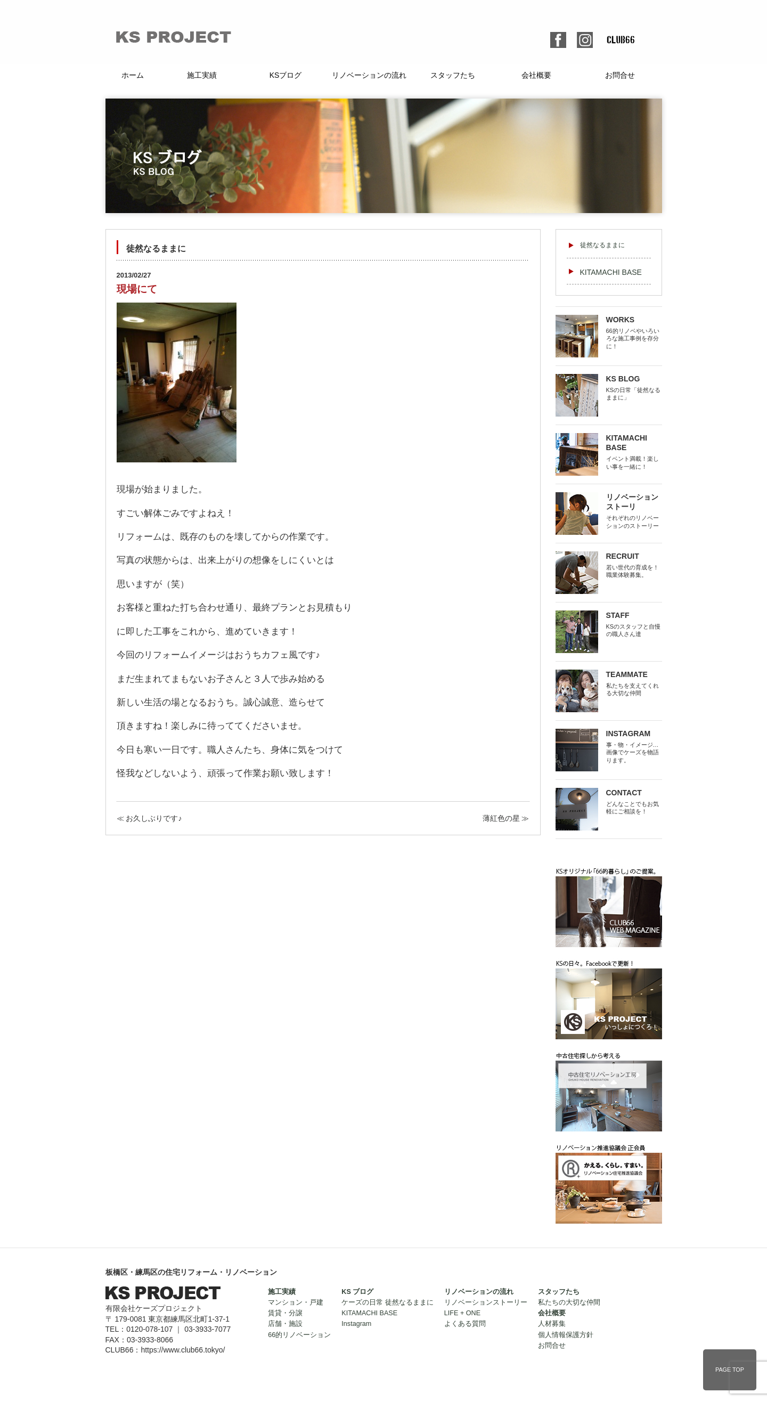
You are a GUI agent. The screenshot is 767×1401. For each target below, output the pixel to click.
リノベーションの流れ (369, 75)
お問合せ (620, 75)
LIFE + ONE (462, 1313)
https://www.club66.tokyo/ (183, 1350)
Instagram (356, 1323)
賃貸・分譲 (285, 1313)
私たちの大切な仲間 (569, 1302)
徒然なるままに (602, 245)
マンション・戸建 (295, 1302)
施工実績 (202, 75)
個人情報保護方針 (565, 1335)
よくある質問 (465, 1323)
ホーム (132, 75)
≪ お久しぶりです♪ (149, 818)
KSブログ (286, 75)
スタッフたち (452, 75)
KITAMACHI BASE (611, 272)
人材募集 (552, 1323)
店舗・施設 (285, 1323)
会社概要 (536, 75)
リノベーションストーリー (485, 1302)
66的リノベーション (299, 1335)
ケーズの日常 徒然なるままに (387, 1302)
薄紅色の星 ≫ (506, 818)
